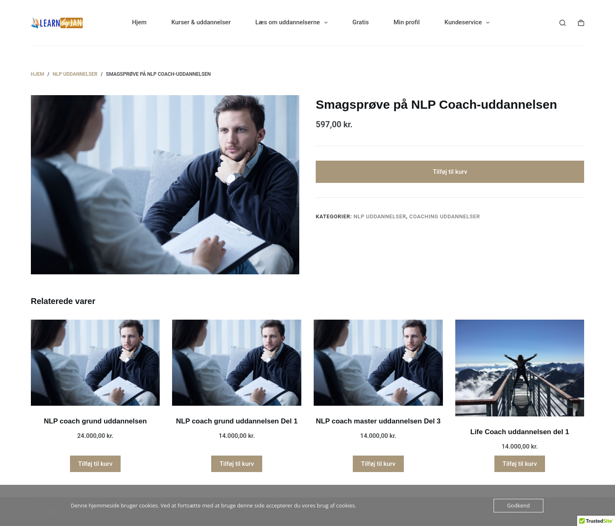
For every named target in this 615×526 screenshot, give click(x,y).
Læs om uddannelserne (293, 23)
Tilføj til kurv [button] (95, 464)
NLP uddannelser (380, 217)
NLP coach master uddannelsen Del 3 (378, 421)
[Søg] (562, 23)
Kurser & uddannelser (201, 22)
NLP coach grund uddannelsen (95, 421)
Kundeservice (469, 23)
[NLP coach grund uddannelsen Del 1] (236, 363)
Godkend (518, 505)
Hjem (139, 22)
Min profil (407, 22)
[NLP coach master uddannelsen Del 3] (378, 363)
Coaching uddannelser (444, 217)
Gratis (360, 22)
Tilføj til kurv (450, 171)
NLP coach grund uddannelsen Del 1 (236, 421)
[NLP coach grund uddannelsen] (95, 363)
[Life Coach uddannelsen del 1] (520, 368)
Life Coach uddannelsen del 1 (520, 432)
